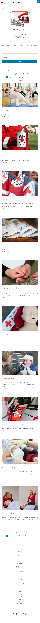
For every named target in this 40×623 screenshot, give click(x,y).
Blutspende (20, 571)
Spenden (5, 153)
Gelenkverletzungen (9, 467)
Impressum (20, 599)
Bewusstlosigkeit (8, 514)
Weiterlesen (6, 116)
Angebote (5, 110)
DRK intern (20, 603)
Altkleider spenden (20, 554)
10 (35, 77)
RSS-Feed (20, 601)
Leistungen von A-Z (20, 583)
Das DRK (5, 199)
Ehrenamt (20, 569)
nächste (21, 80)
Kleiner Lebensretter (10, 379)
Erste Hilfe (6, 334)
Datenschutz (20, 598)
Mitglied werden (20, 566)
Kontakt (20, 594)
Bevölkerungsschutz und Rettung (15, 425)
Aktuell (4, 245)
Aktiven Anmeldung (20, 568)
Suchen (20, 61)
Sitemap (20, 596)
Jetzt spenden (20, 555)
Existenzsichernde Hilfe (11, 288)
